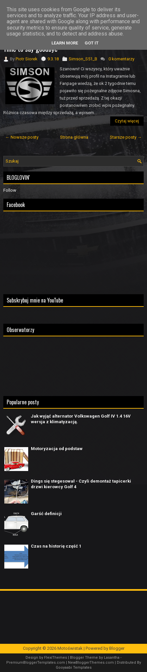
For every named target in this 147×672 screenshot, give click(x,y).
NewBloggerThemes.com (91, 662)
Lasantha (111, 657)
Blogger (116, 648)
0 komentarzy (121, 58)
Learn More (64, 42)
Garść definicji (46, 513)
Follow (9, 190)
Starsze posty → (126, 137)
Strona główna (74, 137)
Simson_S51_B (83, 58)
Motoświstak (70, 648)
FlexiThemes (55, 657)
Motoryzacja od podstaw (57, 448)
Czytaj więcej (127, 121)
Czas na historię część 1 (56, 546)
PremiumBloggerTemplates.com (35, 662)
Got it (92, 42)
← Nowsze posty (21, 137)
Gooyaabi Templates (74, 667)
